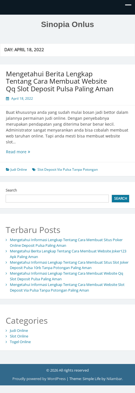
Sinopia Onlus (67, 24)
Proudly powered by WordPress (39, 378)
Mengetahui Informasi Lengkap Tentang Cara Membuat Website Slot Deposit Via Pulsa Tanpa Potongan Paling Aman (67, 287)
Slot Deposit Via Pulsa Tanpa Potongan (67, 169)
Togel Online (20, 341)
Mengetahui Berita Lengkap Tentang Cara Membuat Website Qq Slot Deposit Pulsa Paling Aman (60, 81)
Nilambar (114, 378)
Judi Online (18, 169)
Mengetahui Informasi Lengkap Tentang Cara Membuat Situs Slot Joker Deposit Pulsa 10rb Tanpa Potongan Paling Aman (69, 265)
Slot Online (19, 336)
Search (11, 190)
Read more (27, 152)
